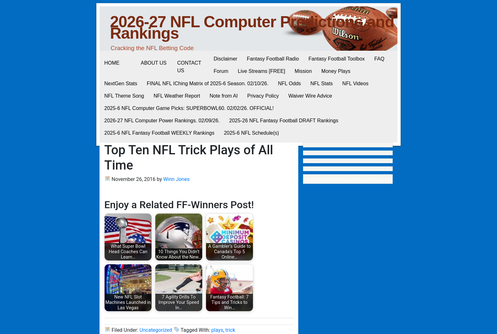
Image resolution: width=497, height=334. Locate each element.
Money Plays (336, 71)
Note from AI (224, 96)
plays (217, 330)
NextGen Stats (120, 83)
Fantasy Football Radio (273, 58)
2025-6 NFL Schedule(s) (251, 133)
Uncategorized (155, 330)
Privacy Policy (263, 96)
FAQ (379, 58)
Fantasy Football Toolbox (336, 58)
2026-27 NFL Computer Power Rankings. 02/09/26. (162, 120)
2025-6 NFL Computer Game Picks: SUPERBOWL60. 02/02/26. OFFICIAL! (189, 108)
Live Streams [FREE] (261, 71)
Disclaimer (225, 58)
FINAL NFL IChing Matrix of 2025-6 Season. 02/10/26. (207, 83)
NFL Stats (321, 83)
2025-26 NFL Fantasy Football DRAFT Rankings (283, 120)
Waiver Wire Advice (310, 96)
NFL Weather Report (176, 96)
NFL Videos (355, 83)
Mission (303, 71)
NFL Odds (289, 83)
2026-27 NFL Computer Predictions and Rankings (252, 27)
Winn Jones (176, 179)
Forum (221, 71)
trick (230, 330)
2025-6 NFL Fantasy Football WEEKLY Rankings (159, 133)
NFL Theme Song (124, 96)
